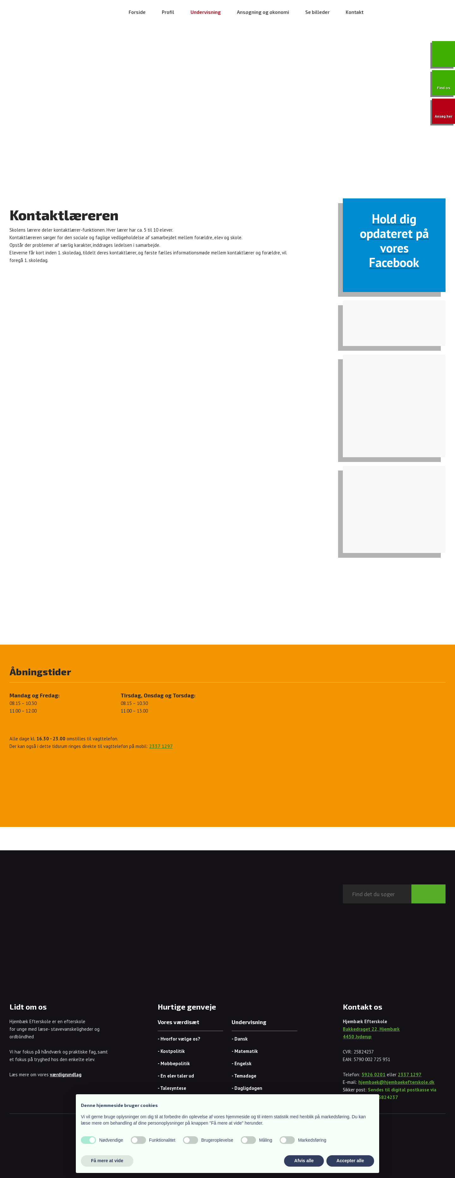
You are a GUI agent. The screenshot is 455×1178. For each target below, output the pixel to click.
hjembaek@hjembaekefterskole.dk (396, 1082)
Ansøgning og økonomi (263, 12)
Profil (168, 12)
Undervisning (206, 12)
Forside (137, 12)
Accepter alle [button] (350, 1160)
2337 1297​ (161, 746)
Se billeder (317, 12)
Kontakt (354, 12)
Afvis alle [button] (303, 1160)
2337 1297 (410, 1075)
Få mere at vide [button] (107, 1160)
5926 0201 (373, 1075)
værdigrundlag (66, 1075)
